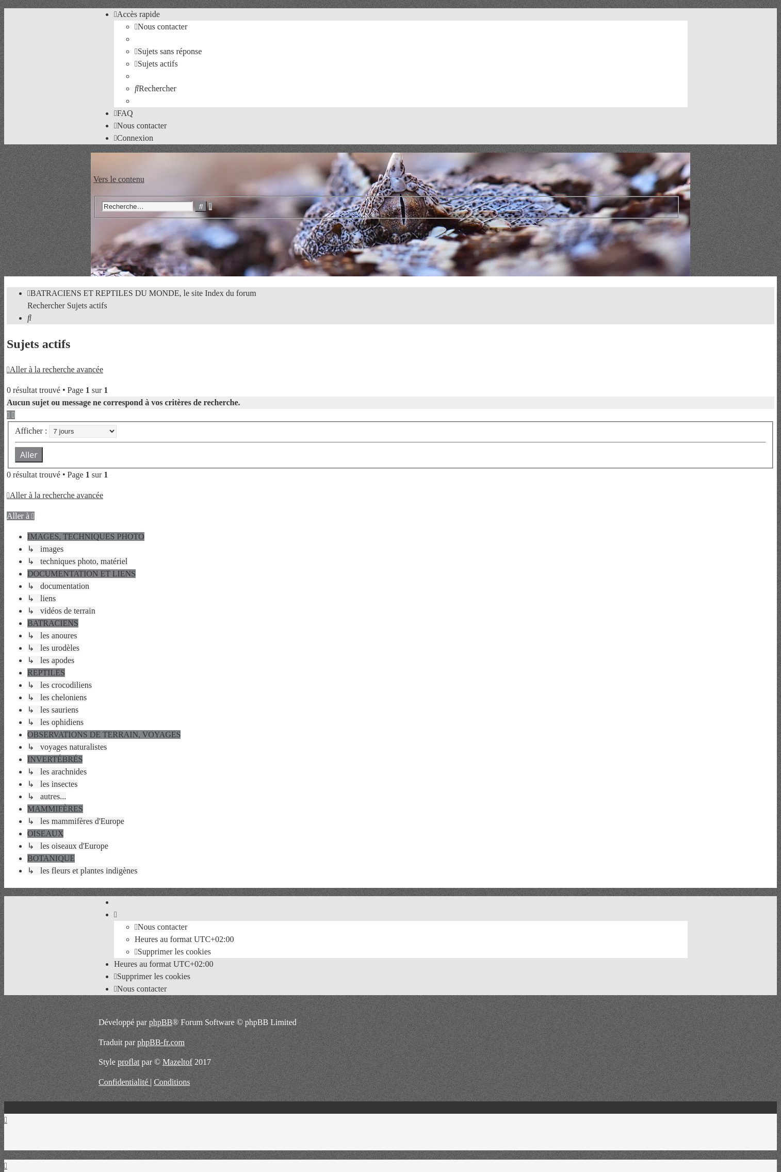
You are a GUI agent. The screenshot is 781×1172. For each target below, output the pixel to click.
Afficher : (66, 430)
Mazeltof (177, 1062)
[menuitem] (161, 26)
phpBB (160, 1022)
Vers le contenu (118, 179)
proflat (129, 1062)
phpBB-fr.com (161, 1042)
